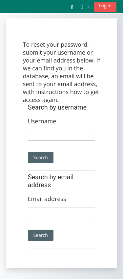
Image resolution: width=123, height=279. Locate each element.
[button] (72, 6)
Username (42, 121)
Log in (105, 5)
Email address (47, 199)
